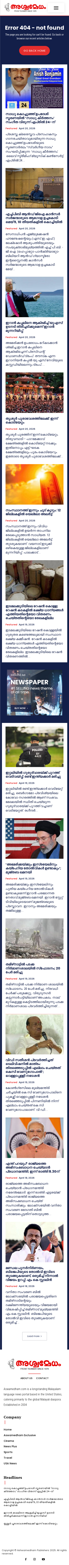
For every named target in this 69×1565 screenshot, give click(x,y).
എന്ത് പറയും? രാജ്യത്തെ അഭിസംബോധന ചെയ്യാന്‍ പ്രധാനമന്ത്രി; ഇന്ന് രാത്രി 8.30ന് (32, 1167)
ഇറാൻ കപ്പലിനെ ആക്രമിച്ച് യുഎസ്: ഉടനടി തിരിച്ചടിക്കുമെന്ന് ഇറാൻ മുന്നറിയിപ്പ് (34, 326)
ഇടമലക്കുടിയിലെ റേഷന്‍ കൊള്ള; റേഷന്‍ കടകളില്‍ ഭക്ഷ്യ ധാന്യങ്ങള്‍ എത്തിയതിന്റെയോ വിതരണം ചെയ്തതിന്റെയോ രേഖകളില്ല (34, 612)
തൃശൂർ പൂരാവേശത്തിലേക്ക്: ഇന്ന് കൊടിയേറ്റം (32, 420)
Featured (11, 128)
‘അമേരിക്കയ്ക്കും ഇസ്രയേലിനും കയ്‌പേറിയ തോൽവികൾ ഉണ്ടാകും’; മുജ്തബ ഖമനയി (33, 868)
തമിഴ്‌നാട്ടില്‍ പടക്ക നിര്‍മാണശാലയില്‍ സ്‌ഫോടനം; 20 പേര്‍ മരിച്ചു (33, 968)
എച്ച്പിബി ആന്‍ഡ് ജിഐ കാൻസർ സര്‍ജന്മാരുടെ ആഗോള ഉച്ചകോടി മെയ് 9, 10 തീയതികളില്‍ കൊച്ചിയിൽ (34, 218)
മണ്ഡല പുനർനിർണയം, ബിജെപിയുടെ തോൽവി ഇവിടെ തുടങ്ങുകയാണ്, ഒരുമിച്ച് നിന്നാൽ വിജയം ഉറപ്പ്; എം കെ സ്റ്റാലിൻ (32, 1274)
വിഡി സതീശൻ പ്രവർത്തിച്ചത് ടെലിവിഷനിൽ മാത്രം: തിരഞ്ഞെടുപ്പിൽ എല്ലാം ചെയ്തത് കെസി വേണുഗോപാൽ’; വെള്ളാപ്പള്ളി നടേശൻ (33, 1068)
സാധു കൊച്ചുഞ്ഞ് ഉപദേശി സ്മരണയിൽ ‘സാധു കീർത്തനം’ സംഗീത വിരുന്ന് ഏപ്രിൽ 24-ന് (30, 118)
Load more (34, 1336)
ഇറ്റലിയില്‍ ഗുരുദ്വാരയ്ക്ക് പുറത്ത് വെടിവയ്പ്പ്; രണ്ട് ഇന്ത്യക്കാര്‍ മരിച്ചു (33, 774)
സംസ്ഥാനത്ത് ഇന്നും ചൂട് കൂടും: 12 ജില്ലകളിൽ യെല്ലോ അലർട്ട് (33, 512)
